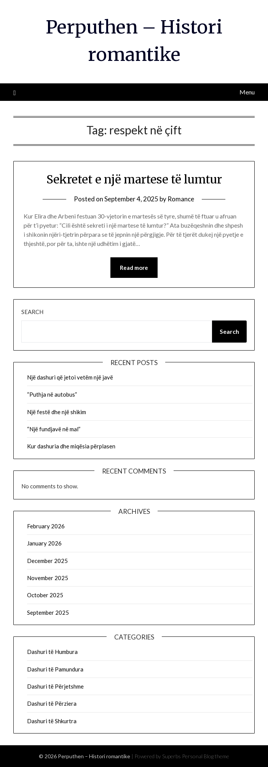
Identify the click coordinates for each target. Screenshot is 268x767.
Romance (181, 199)
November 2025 (47, 577)
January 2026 (44, 543)
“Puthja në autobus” (52, 394)
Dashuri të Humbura (52, 651)
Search (32, 311)
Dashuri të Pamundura (55, 669)
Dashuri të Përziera (52, 703)
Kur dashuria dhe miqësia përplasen (71, 446)
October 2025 (45, 595)
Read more (134, 267)
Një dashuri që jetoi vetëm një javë (70, 377)
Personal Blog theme (205, 756)
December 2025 (47, 560)
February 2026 (46, 526)
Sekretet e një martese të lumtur (134, 179)
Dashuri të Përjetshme (55, 686)
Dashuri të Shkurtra (52, 721)
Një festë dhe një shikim (56, 411)
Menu (247, 92)
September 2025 (48, 612)
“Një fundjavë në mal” (53, 429)
